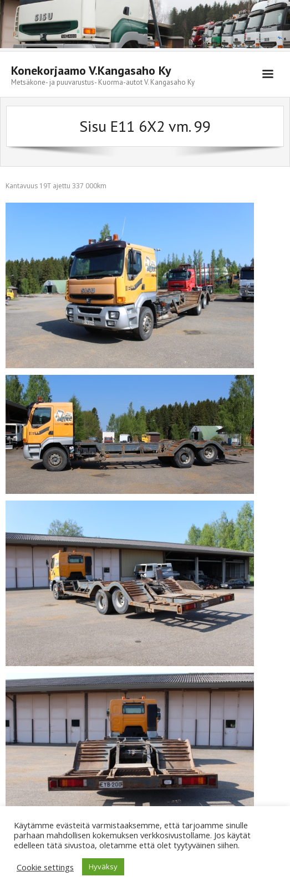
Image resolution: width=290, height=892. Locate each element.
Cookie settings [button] (45, 867)
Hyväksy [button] (103, 867)
